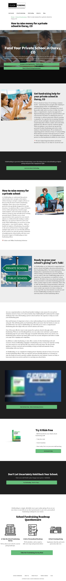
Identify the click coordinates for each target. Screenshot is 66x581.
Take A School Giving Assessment (31, 68)
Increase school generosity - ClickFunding (31, 64)
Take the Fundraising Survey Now (32, 553)
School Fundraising (21, 17)
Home (12, 17)
